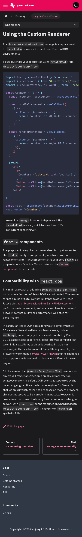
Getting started (12, 481)
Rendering (9, 486)
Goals (6, 475)
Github (7, 512)
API (5, 492)
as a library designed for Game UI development (45, 303)
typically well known (44, 353)
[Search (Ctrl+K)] (76, 5)
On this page (12, 25)
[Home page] (6, 16)
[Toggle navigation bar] (5, 5)
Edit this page (13, 426)
